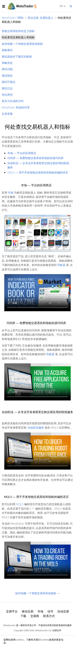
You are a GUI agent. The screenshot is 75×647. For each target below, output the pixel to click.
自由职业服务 (36, 427)
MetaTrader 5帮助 (12, 18)
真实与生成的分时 (13, 101)
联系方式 (49, 616)
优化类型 (7, 95)
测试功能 (7, 69)
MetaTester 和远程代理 (15, 107)
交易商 (34, 616)
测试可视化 (8, 82)
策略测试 (7, 50)
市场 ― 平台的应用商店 (21, 153)
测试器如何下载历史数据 (17, 56)
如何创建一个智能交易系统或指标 (22, 44)
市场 (10, 192)
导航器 (61, 265)
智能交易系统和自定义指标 (18, 31)
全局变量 (7, 114)
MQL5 (19, 504)
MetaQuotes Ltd (43, 630)
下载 (23, 616)
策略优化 (7, 63)
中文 (61, 6)
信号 (50, 611)
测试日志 (7, 88)
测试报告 (7, 75)
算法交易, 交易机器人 (40, 18)
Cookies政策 (47, 639)
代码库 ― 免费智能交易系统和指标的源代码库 (35, 158)
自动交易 (63, 611)
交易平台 (12, 611)
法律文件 (56, 630)
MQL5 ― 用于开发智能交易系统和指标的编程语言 (37, 172)
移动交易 (27, 611)
